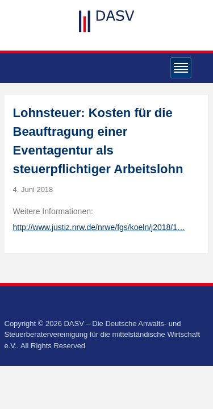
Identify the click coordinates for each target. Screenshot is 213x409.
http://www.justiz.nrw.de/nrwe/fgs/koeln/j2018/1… (99, 227)
